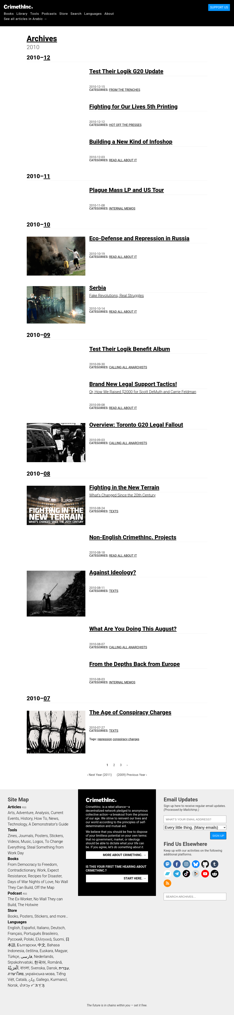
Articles (14, 807)
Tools (34, 14)
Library (22, 14)
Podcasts (49, 14)
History (26, 818)
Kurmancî (59, 979)
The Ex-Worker (20, 899)
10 (46, 224)
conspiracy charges (126, 739)
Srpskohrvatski (20, 962)
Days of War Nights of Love (30, 881)
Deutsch (58, 927)
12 (46, 57)
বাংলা (24, 968)
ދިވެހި (31, 979)
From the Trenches (124, 90)
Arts (11, 812)
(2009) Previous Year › (132, 775)
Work (41, 870)
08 (46, 473)
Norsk (13, 985)
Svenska (38, 968)
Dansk (52, 968)
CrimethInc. (18, 7)
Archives (42, 38)
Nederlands (43, 956)
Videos (13, 841)
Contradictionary (21, 870)
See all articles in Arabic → (25, 19)
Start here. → (135, 878)
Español (28, 927)
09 (46, 335)
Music (26, 841)
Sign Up (218, 835)
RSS (24, 807)
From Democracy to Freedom (32, 864)
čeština (32, 950)
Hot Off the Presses (125, 125)
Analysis (42, 812)
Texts (113, 511)
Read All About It (123, 160)
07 (46, 698)
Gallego (42, 979)
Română (54, 962)
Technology (17, 824)
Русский (15, 939)
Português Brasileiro (40, 933)
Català (21, 979)
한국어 (40, 962)
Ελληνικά (43, 939)
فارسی (26, 956)
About (109, 14)
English (14, 927)
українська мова (40, 973)
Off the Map (44, 887)
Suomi (58, 939)
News (53, 818)
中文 (41, 945)
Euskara (46, 950)
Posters (41, 835)
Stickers (56, 835)
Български (26, 945)
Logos (38, 841)
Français (15, 933)
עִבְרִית (64, 968)
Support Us (219, 7)
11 (46, 176)
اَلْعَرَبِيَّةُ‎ (13, 968)
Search (76, 14)
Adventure (24, 812)
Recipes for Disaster (45, 876)
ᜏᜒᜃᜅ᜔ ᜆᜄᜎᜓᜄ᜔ (32, 985)
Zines (12, 835)
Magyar (61, 950)
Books (9, 14)
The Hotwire (28, 904)
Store (63, 14)
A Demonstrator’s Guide (48, 824)
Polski (29, 939)
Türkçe (13, 956)
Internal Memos (122, 208)
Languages (93, 14)
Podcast (15, 893)
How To (40, 818)
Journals (26, 835)
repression (104, 739)
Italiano (43, 927)
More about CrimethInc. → (124, 855)
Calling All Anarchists (128, 367)
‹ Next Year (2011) (99, 775)
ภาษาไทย (16, 973)
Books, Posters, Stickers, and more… (38, 916)
